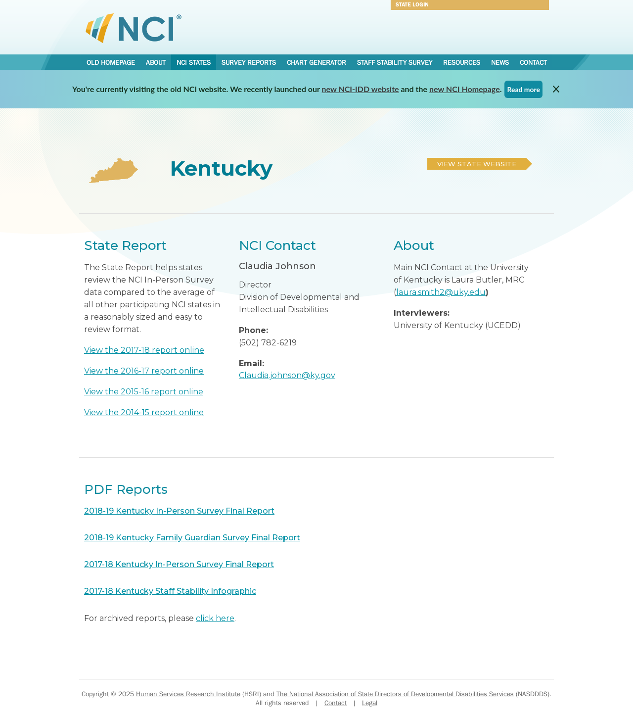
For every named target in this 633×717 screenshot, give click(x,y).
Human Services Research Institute (188, 694)
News (500, 62)
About (156, 62)
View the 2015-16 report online (143, 391)
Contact (533, 62)
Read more (523, 89)
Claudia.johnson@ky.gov (287, 375)
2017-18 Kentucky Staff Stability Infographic (170, 591)
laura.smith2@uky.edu (441, 292)
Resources (461, 62)
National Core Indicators (133, 27)
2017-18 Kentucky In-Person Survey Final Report (179, 564)
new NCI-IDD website (360, 89)
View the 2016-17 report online (144, 371)
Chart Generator (316, 62)
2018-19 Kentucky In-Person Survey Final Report (179, 511)
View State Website (476, 164)
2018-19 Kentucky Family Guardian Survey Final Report (192, 537)
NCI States (194, 62)
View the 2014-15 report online (144, 412)
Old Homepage (111, 62)
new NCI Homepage (464, 89)
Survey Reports (249, 62)
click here (215, 618)
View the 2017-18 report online (144, 350)
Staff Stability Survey (394, 62)
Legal (369, 703)
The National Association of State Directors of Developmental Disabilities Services (395, 694)
